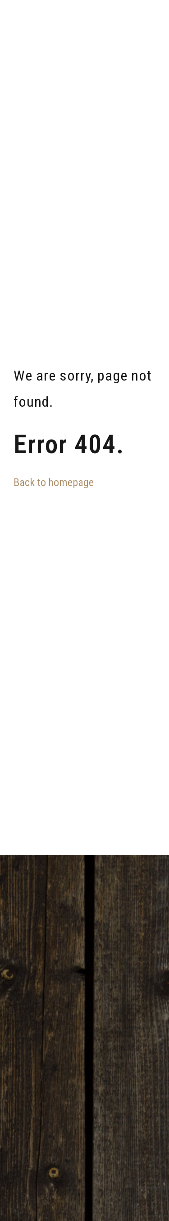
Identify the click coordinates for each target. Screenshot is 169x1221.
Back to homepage (54, 482)
